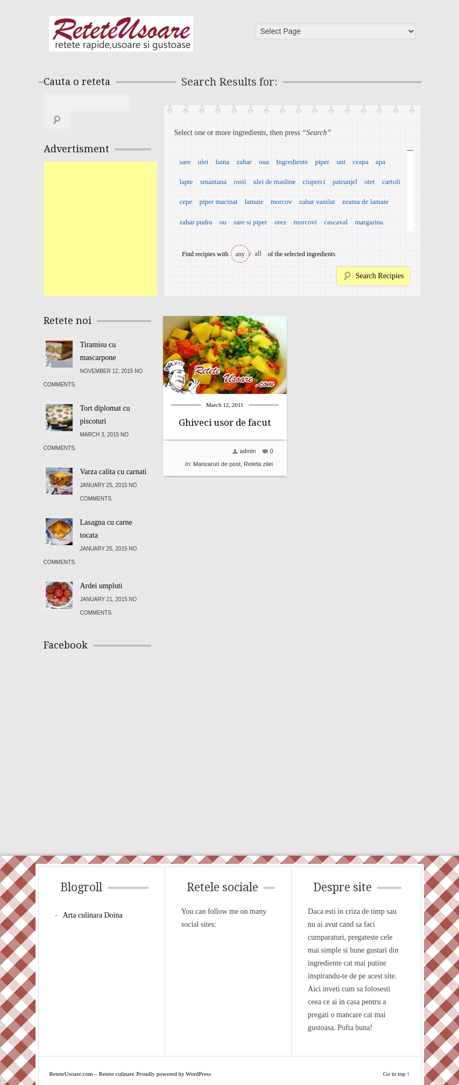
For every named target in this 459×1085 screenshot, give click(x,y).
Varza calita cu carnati (113, 454)
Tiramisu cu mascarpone (98, 333)
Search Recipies (380, 276)
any (240, 254)
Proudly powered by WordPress (173, 1056)
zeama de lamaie (365, 202)
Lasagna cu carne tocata (106, 511)
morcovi (305, 222)
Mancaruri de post (217, 464)
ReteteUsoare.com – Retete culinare (121, 34)
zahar (244, 162)
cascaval (336, 222)
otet (369, 182)
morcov (281, 202)
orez (280, 222)
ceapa (360, 162)
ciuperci (314, 182)
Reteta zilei (258, 464)
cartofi (391, 182)
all (258, 253)
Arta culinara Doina (93, 898)
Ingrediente (292, 162)
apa (380, 162)
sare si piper (250, 222)
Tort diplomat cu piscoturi (105, 397)
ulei (203, 162)
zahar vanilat (317, 202)
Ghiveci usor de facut (225, 422)
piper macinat (218, 202)
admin (247, 451)
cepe (185, 202)
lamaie (254, 202)
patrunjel (345, 182)
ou (223, 222)
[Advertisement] (124, 211)
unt (340, 162)
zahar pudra (195, 222)
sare (184, 162)
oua (264, 162)
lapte (186, 182)
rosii (240, 182)
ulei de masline (274, 182)
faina (222, 162)
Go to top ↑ (396, 1056)
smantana (213, 182)
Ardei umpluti (101, 569)
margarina (369, 222)
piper (322, 162)
